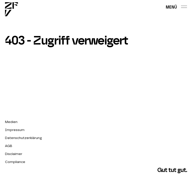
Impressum (14, 130)
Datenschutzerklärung (23, 138)
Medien (11, 122)
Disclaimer (13, 154)
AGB (8, 146)
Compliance (15, 162)
